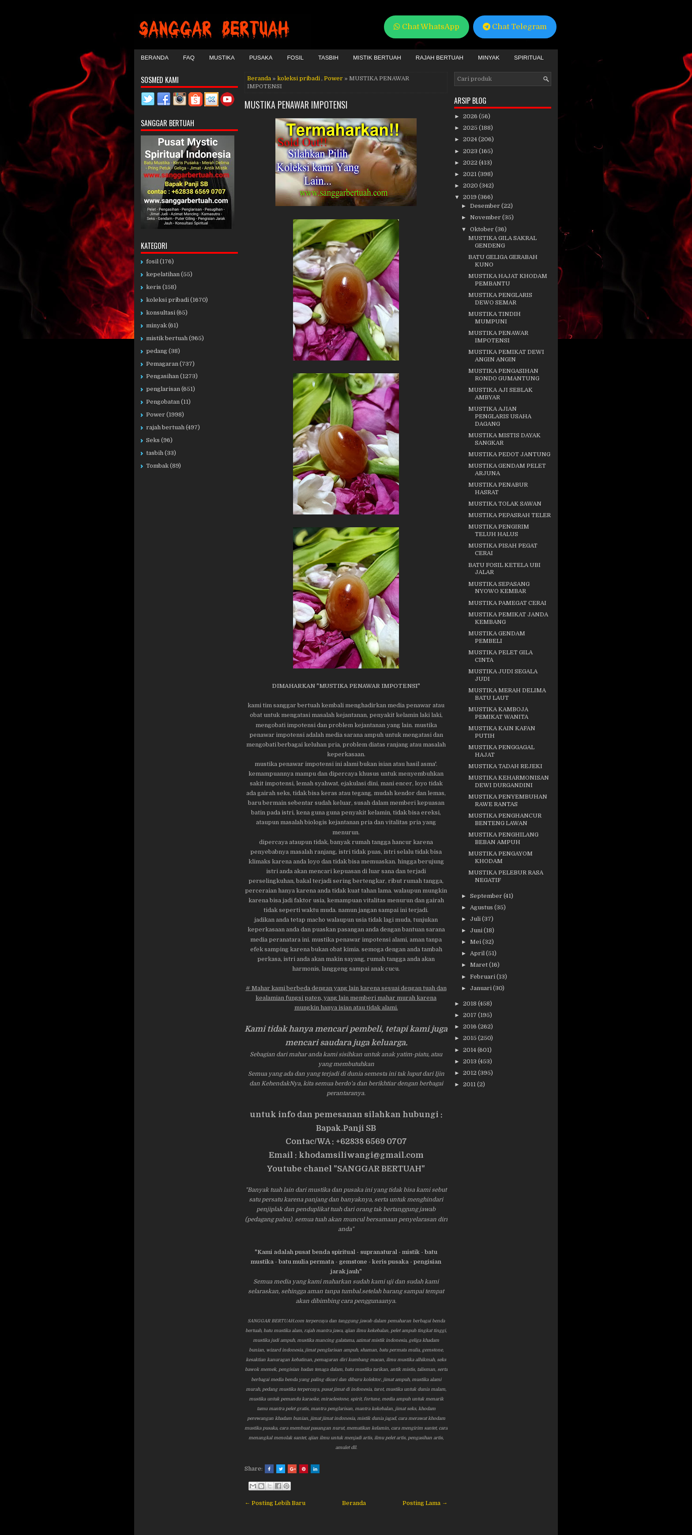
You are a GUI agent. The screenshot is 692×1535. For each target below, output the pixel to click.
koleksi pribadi (298, 78)
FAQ (189, 57)
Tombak (157, 465)
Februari (483, 976)
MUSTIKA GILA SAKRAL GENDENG (502, 242)
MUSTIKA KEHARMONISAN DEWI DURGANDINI (508, 781)
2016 (470, 1026)
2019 (470, 197)
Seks (153, 440)
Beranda (155, 57)
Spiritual (529, 57)
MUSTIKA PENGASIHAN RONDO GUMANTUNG (503, 375)
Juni (477, 930)
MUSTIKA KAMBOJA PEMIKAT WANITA (498, 713)
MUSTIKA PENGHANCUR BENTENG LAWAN (505, 819)
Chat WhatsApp (426, 27)
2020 (471, 185)
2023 (471, 151)
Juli (476, 919)
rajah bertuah (165, 427)
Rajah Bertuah (439, 57)
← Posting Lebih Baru (274, 1503)
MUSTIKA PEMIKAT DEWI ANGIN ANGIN (506, 356)
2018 (470, 1003)
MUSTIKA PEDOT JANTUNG (509, 454)
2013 (470, 1061)
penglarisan (163, 389)
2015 (470, 1038)
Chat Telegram (515, 27)
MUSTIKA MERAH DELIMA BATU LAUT (507, 694)
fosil (152, 261)
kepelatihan (163, 274)
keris (153, 287)
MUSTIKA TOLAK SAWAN (505, 503)
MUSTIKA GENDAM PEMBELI (496, 637)
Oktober (482, 229)
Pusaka (261, 57)
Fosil (295, 57)
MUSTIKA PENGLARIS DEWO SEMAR (500, 299)
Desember (485, 206)
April (478, 953)
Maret (479, 964)
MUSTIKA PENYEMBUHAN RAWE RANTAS (507, 800)
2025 (471, 127)
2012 (470, 1073)
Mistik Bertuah (377, 57)
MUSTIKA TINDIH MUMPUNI (494, 318)
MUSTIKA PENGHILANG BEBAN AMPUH (503, 838)
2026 (471, 116)
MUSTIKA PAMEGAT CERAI (507, 603)
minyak (156, 325)
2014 (470, 1050)
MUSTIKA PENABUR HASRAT (498, 488)
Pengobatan (163, 401)
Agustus (482, 907)
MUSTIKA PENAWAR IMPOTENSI (296, 104)
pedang (156, 351)
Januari (481, 988)
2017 (470, 1015)
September (487, 896)
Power (333, 78)
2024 (470, 139)
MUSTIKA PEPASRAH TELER (509, 515)
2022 (471, 162)
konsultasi (160, 312)
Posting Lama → (425, 1503)
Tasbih (328, 57)
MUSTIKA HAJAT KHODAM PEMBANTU (507, 280)
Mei (476, 941)
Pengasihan (162, 376)
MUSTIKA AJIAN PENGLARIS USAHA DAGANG (499, 416)
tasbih (154, 453)
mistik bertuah (167, 338)
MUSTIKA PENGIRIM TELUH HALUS (498, 530)
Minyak (489, 57)
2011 (470, 1084)
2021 (470, 174)
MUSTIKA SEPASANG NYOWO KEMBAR (499, 588)
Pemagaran (162, 363)
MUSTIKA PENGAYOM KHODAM (500, 857)
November (486, 217)
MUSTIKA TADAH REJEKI (505, 766)
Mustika (222, 57)
